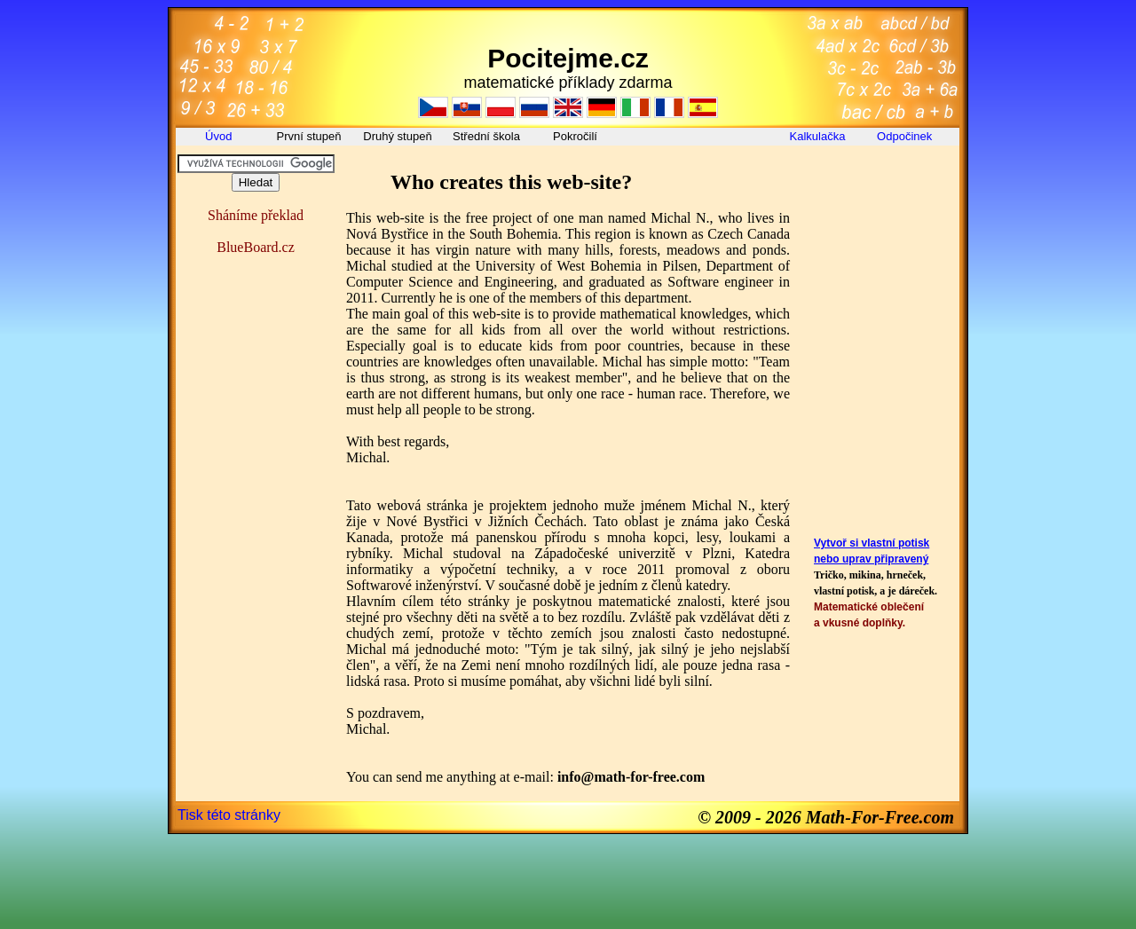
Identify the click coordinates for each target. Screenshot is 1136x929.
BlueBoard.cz (256, 247)
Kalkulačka (818, 136)
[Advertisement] (880, 194)
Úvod (220, 136)
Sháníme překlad (256, 215)
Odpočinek (906, 136)
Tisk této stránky (229, 815)
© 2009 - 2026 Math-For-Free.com (826, 817)
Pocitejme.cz (568, 58)
